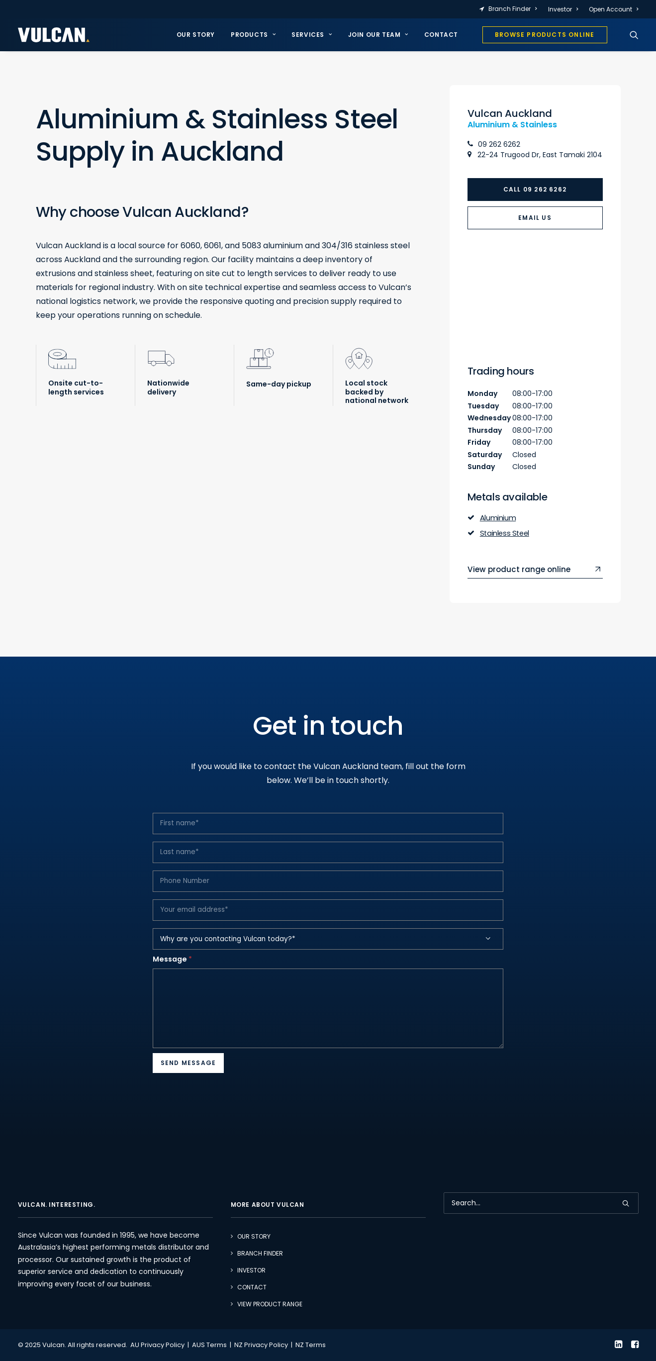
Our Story (196, 34)
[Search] (541, 1202)
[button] (634, 34)
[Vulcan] (54, 34)
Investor (563, 9)
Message (172, 979)
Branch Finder (512, 8)
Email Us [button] (535, 217)
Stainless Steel (504, 533)
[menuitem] (510, 9)
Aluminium (498, 518)
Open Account (613, 9)
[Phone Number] (328, 901)
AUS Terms (209, 1345)
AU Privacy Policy (157, 1345)
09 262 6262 (494, 144)
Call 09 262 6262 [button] (534, 189)
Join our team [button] (378, 34)
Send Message (188, 1083)
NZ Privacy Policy (261, 1345)
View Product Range (269, 1303)
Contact (441, 34)
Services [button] (311, 34)
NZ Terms (310, 1345)
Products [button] (253, 34)
